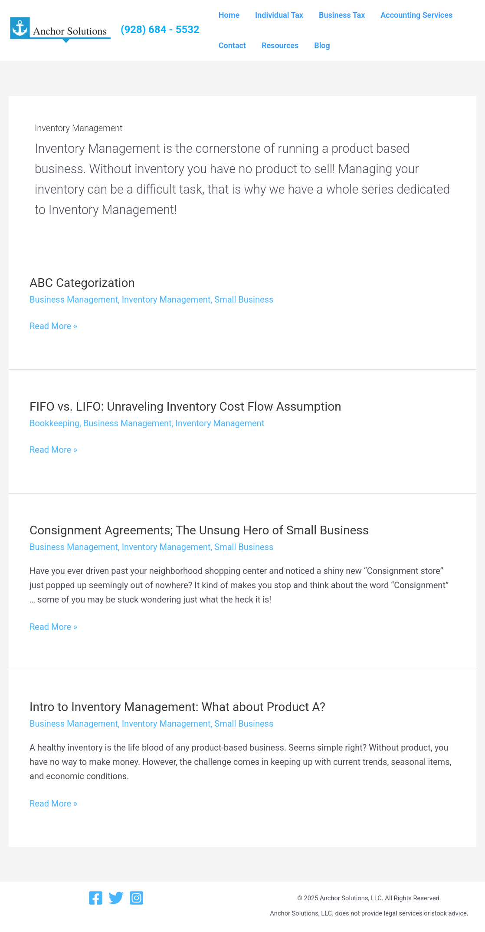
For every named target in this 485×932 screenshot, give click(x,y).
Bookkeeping (54, 423)
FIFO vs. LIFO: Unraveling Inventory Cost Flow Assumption (185, 406)
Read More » (53, 326)
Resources (280, 45)
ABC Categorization (82, 283)
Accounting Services (416, 15)
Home (229, 15)
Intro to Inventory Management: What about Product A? (177, 707)
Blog (322, 45)
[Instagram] (136, 898)
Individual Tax (279, 15)
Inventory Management (166, 299)
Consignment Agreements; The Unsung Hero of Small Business (199, 530)
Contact (232, 45)
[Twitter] (116, 898)
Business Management (73, 299)
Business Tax (342, 15)
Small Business (243, 299)
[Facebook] (95, 898)
